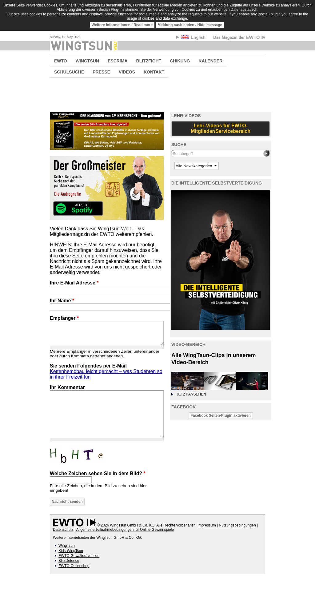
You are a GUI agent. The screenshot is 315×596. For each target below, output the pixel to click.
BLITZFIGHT (148, 60)
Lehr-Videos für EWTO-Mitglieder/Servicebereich (220, 128)
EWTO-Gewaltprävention (78, 556)
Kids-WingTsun (70, 551)
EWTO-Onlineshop (73, 566)
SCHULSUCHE (69, 72)
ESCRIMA (118, 60)
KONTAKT (154, 72)
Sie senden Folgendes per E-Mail (88, 365)
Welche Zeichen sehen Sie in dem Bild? (98, 473)
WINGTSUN (87, 60)
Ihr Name (62, 300)
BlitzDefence (68, 560)
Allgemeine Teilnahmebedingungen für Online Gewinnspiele (125, 529)
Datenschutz (63, 529)
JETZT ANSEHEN (191, 394)
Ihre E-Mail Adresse (74, 282)
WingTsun (66, 545)
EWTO (60, 60)
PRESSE (101, 72)
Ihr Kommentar (67, 387)
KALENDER (211, 60)
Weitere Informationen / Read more (122, 25)
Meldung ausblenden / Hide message (190, 25)
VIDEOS (127, 72)
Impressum (206, 525)
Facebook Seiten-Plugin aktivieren (221, 415)
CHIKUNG (180, 60)
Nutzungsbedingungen (237, 525)
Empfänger (64, 318)
